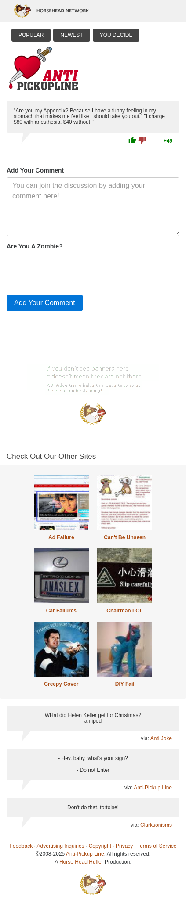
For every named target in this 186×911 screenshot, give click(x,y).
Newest (71, 35)
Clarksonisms (156, 825)
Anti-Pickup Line (153, 788)
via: (145, 738)
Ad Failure (61, 537)
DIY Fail (125, 684)
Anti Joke (161, 738)
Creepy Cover (61, 684)
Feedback (21, 846)
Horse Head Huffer (81, 862)
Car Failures (61, 611)
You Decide (116, 35)
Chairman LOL (124, 611)
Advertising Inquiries (60, 846)
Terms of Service (156, 846)
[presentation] (73, 270)
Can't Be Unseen (125, 537)
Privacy (124, 846)
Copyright (100, 846)
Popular (31, 35)
